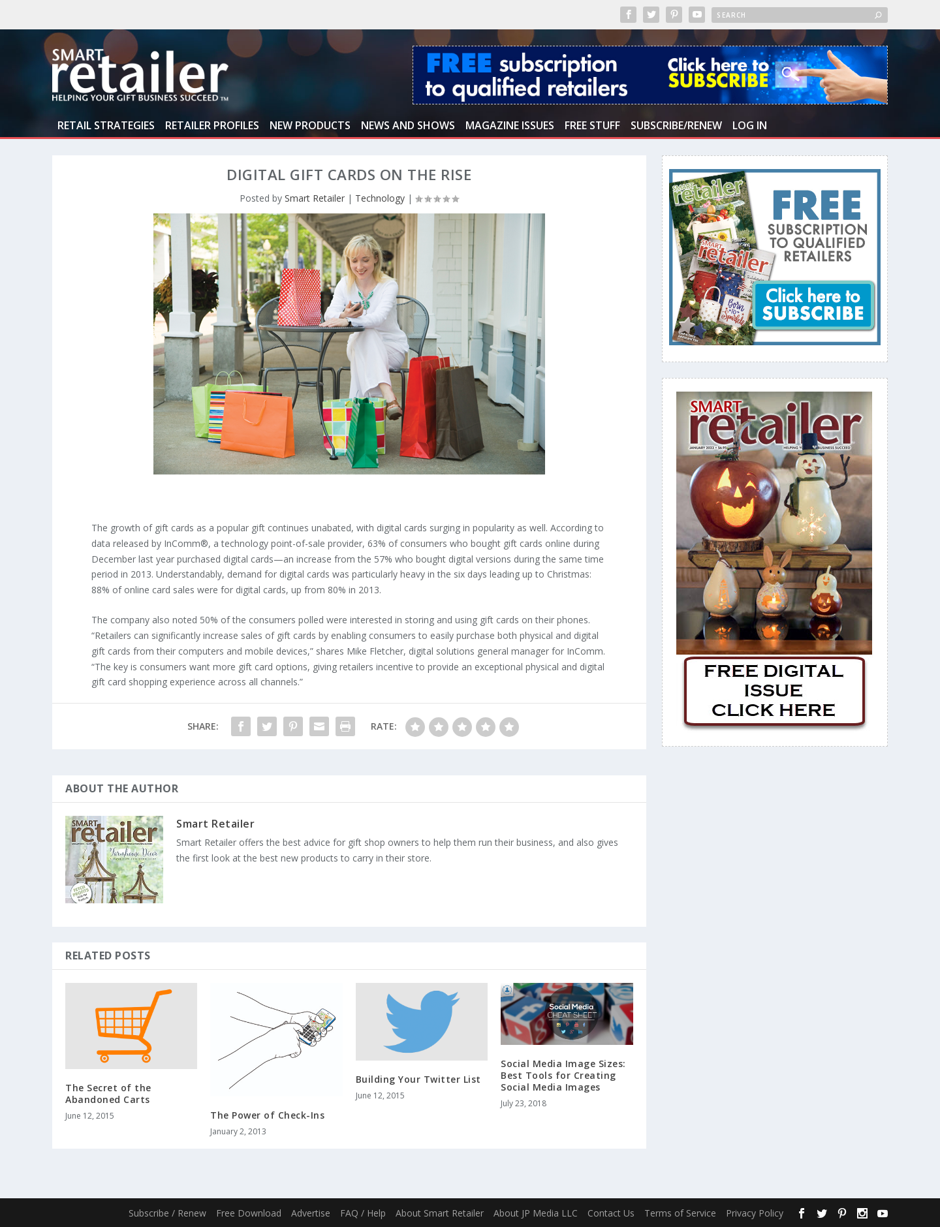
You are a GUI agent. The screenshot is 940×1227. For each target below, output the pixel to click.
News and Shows (408, 126)
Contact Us (611, 1213)
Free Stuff (592, 126)
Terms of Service (680, 1213)
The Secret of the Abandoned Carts (108, 1093)
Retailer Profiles (212, 126)
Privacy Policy (754, 1213)
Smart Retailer (315, 198)
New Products (310, 126)
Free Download (248, 1213)
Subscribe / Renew (167, 1213)
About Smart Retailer (440, 1213)
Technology (380, 198)
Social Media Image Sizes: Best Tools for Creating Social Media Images (563, 1075)
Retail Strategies (106, 126)
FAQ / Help (363, 1213)
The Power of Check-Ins (267, 1115)
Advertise (310, 1213)
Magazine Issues (509, 126)
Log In (749, 126)
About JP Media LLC (536, 1213)
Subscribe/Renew (676, 126)
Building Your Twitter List (418, 1079)
